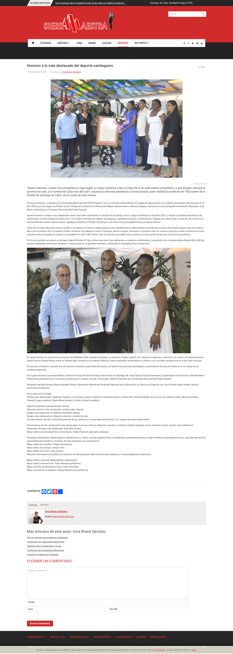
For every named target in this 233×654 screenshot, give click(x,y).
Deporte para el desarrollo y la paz (44, 546)
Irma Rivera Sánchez (71, 72)
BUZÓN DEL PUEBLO (79, 637)
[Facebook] (188, 43)
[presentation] (50, 621)
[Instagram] (197, 43)
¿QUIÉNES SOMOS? (36, 637)
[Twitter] (193, 43)
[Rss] (184, 43)
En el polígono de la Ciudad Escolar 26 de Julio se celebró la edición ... (91, 3)
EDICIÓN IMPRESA (102, 637)
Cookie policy (159, 650)
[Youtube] (202, 43)
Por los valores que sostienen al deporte (47, 537)
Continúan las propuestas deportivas (45, 541)
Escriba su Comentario (107, 583)
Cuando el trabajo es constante (43, 554)
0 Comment (32, 505)
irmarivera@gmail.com (62, 516)
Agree (193, 650)
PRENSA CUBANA (158, 637)
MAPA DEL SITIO (57, 637)
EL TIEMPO (141, 637)
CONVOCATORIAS (124, 637)
